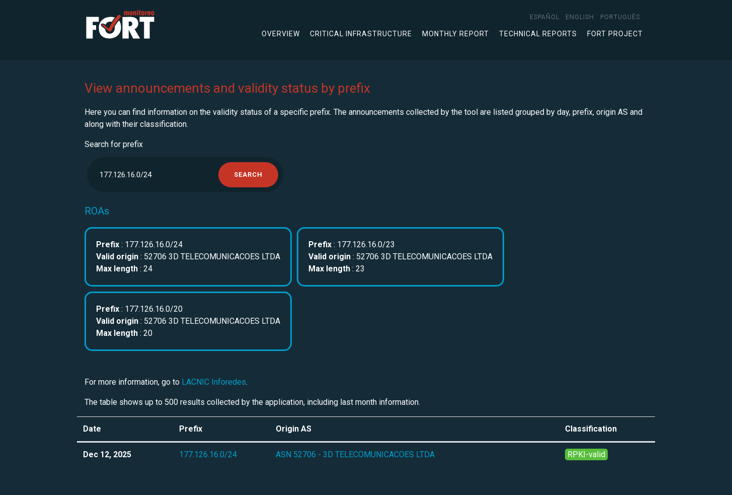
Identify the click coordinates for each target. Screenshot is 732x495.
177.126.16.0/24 (208, 454)
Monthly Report (455, 34)
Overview (281, 34)
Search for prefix (114, 144)
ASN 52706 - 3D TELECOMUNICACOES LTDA (355, 454)
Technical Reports (538, 34)
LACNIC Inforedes (214, 382)
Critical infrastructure (361, 34)
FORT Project (615, 34)
